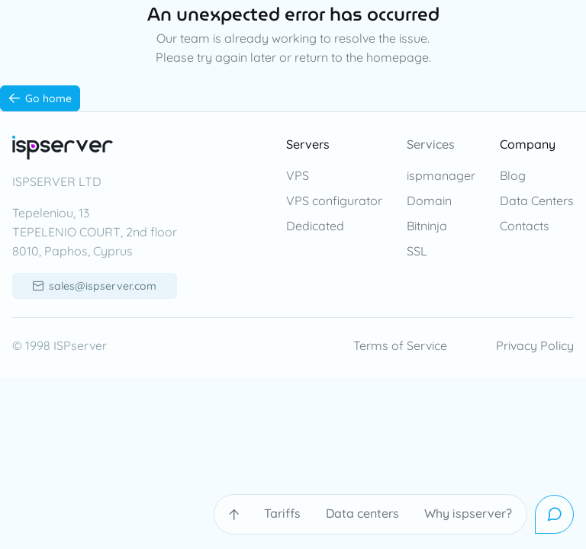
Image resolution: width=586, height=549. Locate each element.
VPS (297, 175)
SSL (417, 250)
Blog (513, 175)
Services (431, 144)
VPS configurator (334, 200)
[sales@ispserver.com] (94, 286)
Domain (429, 200)
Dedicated (315, 225)
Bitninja (427, 225)
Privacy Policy (535, 345)
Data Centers (537, 200)
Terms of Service (400, 345)
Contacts (524, 225)
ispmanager (441, 175)
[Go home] (40, 98)
